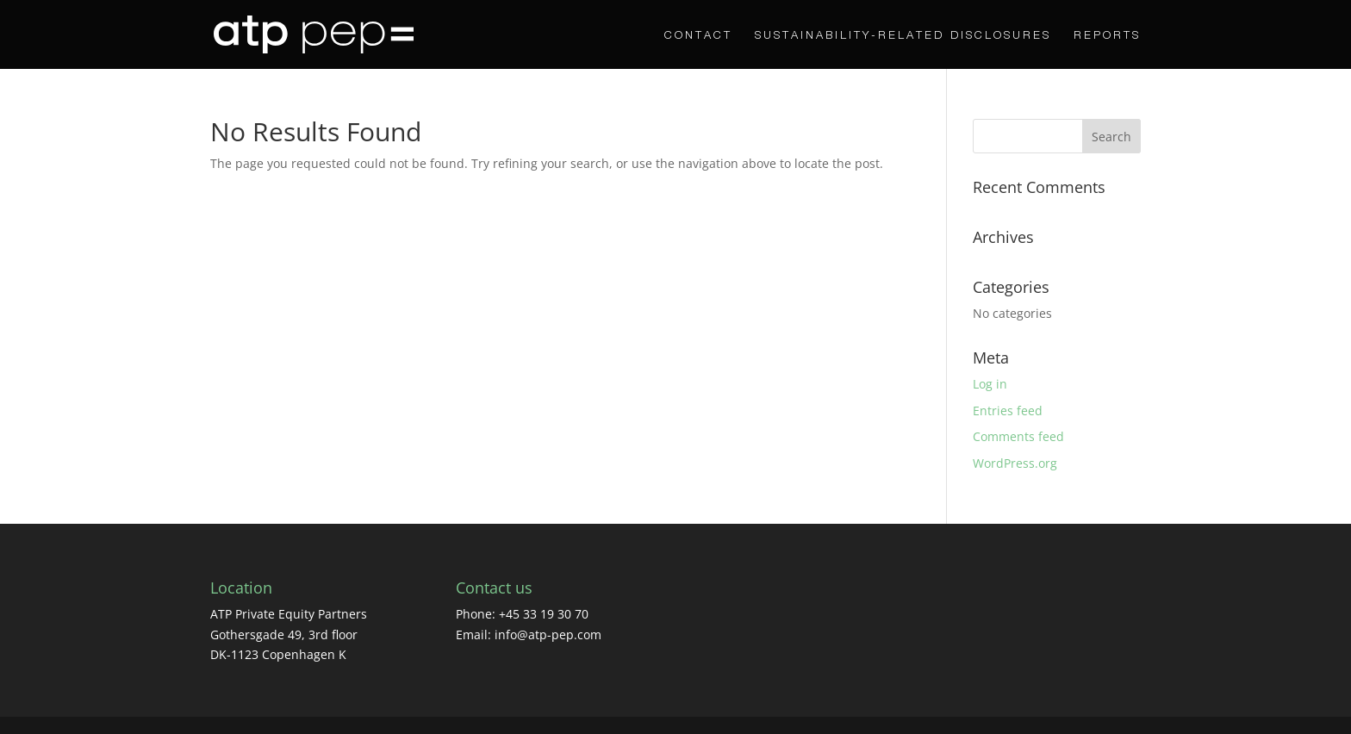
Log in (990, 384)
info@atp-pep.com (548, 634)
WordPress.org (1015, 463)
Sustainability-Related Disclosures (903, 34)
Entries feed (1008, 410)
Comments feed (1018, 436)
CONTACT (698, 34)
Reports (1107, 34)
